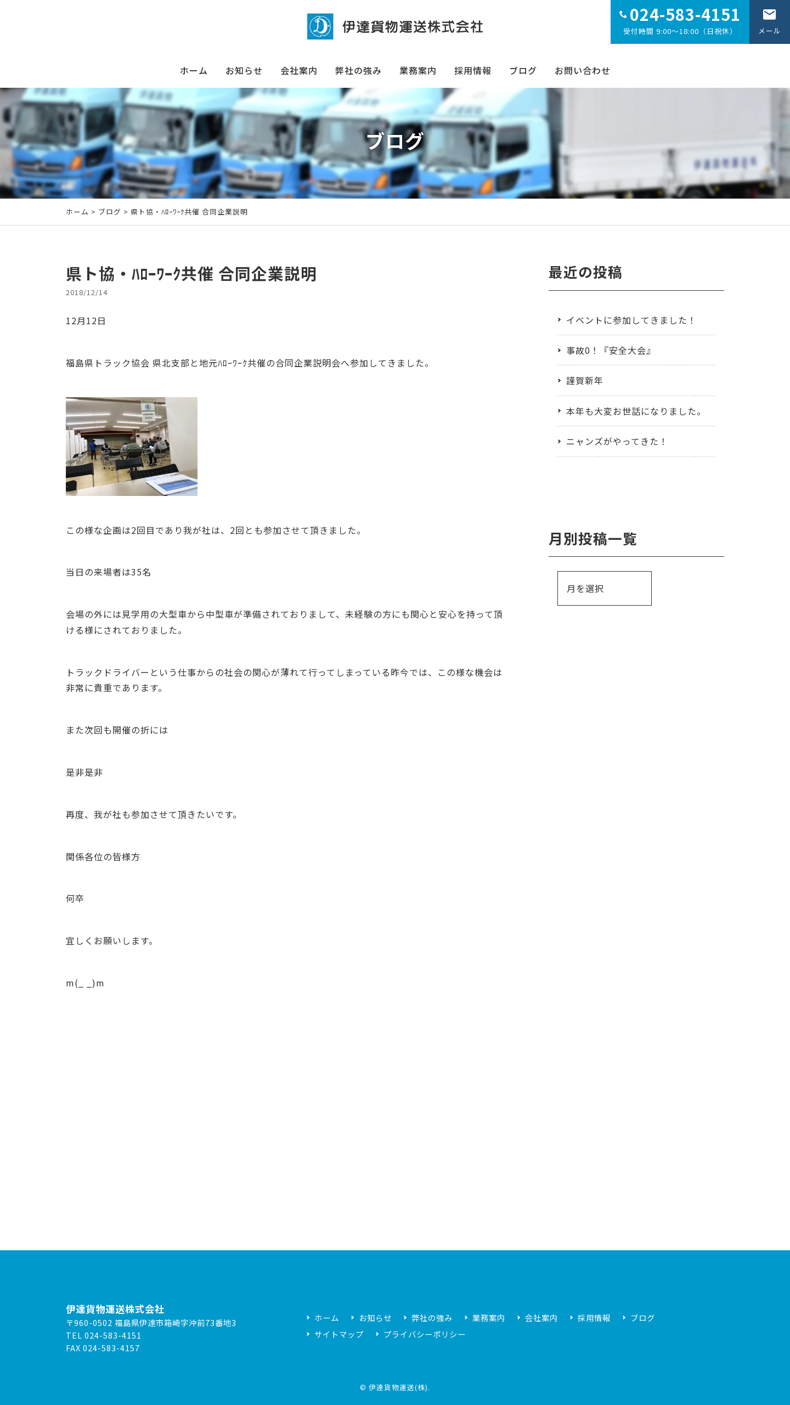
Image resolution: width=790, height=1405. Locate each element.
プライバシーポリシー (424, 1334)
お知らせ (244, 70)
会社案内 (299, 70)
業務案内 (418, 70)
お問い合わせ (583, 70)
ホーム (194, 70)
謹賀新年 (584, 380)
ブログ (523, 70)
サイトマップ (339, 1334)
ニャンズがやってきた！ (617, 441)
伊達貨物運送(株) (398, 1387)
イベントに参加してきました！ (631, 319)
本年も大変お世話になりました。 (636, 410)
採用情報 (473, 70)
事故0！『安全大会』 (611, 350)
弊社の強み (358, 70)
